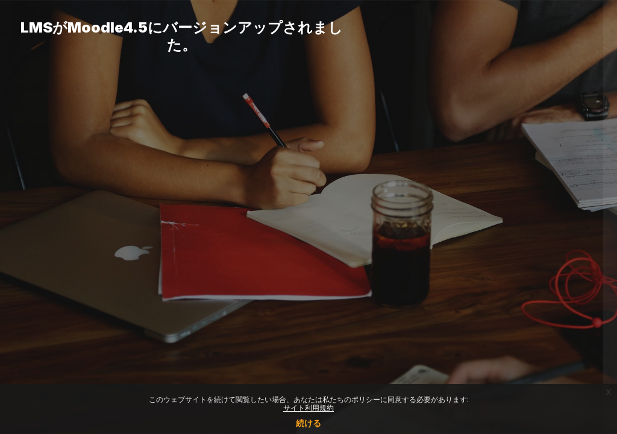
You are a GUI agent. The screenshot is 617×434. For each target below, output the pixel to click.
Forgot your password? (555, 299)
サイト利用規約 (308, 407)
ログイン (490, 333)
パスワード (403, 239)
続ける (308, 423)
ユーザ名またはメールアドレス (441, 178)
